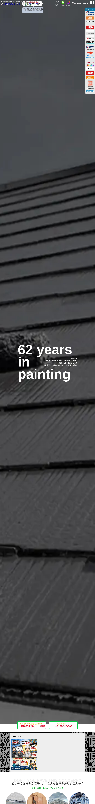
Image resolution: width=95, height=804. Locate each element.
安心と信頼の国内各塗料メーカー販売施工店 (11, 3)
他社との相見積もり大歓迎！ (31, 725)
